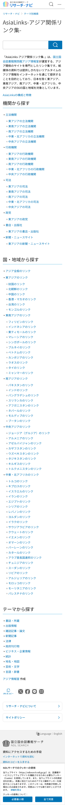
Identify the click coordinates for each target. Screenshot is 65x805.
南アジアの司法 (18, 197)
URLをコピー (8, 691)
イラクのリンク (18, 522)
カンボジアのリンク (20, 357)
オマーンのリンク (19, 542)
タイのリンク (16, 368)
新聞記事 (11, 636)
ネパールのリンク (19, 410)
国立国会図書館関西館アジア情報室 (32, 59)
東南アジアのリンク (18, 315)
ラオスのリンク (18, 362)
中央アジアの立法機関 (22, 141)
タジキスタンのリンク (22, 458)
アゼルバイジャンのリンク (25, 443)
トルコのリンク (18, 481)
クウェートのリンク (20, 532)
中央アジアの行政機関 (22, 174)
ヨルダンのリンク (19, 517)
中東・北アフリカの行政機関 (26, 169)
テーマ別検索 (31, 13)
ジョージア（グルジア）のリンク (29, 433)
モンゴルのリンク (19, 309)
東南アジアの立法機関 (22, 126)
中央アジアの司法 (19, 207)
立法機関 (11, 114)
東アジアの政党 (18, 219)
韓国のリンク (16, 284)
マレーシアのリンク (20, 337)
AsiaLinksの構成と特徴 (17, 95)
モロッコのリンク (19, 583)
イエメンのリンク (19, 537)
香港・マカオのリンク (22, 299)
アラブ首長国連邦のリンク (25, 557)
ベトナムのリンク (19, 352)
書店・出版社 (14, 225)
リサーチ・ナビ (11, 13)
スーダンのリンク (19, 568)
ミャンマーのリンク (20, 373)
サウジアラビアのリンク (23, 527)
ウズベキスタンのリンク (23, 453)
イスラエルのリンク (20, 491)
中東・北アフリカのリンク (22, 474)
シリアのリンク (18, 506)
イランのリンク (18, 496)
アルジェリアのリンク (22, 578)
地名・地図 (12, 661)
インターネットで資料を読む (18, 756)
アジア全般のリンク (18, 271)
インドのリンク (18, 390)
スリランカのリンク (20, 400)
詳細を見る (16, 789)
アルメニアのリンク (20, 438)
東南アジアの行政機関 (22, 159)
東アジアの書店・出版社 (23, 231)
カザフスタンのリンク (22, 448)
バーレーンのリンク (20, 547)
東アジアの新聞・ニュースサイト (29, 243)
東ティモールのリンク (22, 332)
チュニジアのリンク (20, 563)
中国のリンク (16, 294)
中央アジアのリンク (18, 426)
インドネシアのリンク (22, 327)
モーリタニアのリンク (22, 588)
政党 (8, 212)
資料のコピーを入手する (16, 762)
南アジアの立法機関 (20, 131)
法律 (8, 641)
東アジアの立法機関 (20, 121)
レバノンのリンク (19, 512)
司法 (8, 180)
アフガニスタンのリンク (23, 405)
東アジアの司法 (18, 186)
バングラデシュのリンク (23, 395)
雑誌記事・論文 (15, 631)
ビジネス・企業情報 (18, 651)
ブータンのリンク (19, 421)
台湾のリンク (16, 304)
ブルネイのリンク (19, 347)
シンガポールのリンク (22, 342)
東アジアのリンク (17, 277)
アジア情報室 (11, 679)
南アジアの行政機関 (20, 164)
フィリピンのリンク (20, 322)
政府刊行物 (12, 646)
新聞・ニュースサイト (19, 237)
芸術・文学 (12, 666)
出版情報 (11, 626)
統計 (8, 656)
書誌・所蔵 (12, 621)
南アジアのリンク (17, 378)
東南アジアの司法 (19, 191)
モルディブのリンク (20, 415)
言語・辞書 (12, 672)
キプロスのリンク (19, 486)
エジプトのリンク (19, 501)
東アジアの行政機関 (20, 154)
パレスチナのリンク (20, 593)
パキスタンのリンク (20, 385)
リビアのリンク (18, 573)
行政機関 (11, 147)
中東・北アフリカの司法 (23, 202)
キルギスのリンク (19, 464)
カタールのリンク (19, 552)
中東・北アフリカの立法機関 (26, 136)
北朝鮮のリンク (18, 289)
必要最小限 (18, 799)
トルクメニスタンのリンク (25, 469)
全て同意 (48, 799)
